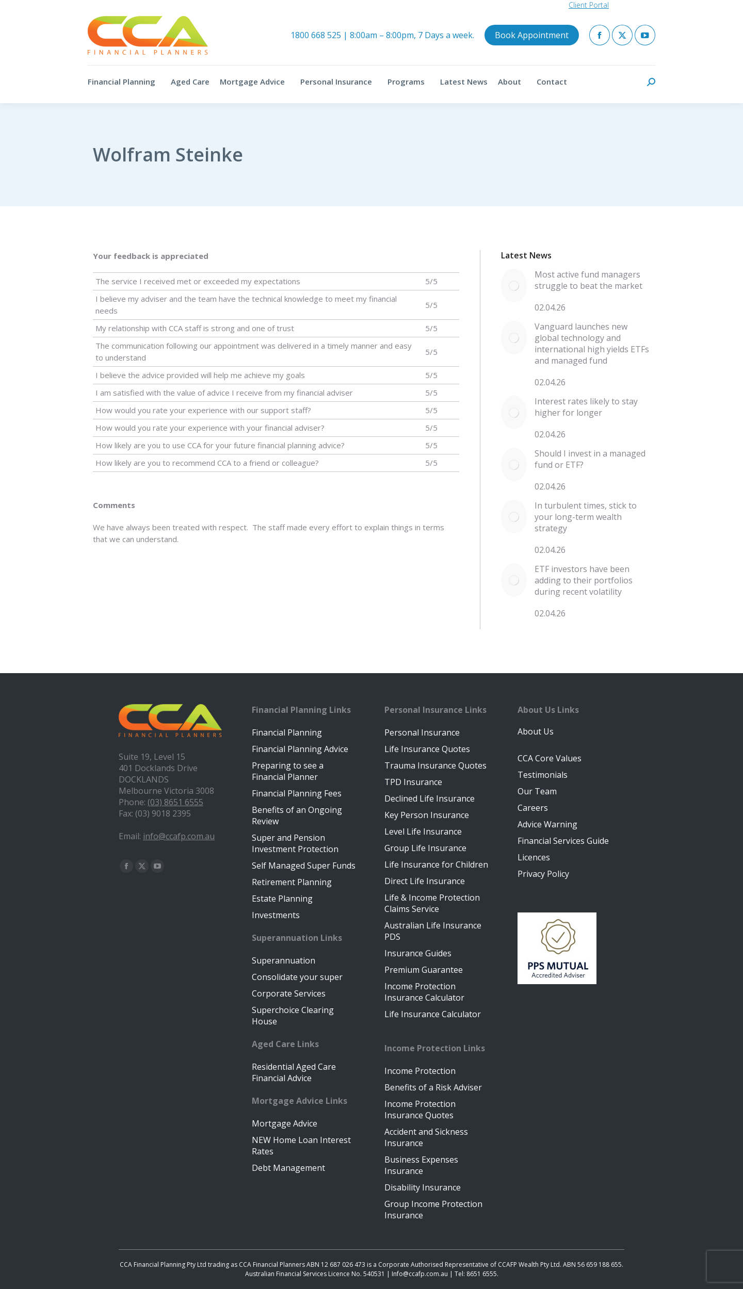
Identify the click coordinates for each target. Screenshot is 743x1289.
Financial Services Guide (563, 840)
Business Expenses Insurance (421, 1165)
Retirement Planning (292, 882)
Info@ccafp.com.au (420, 1273)
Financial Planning (287, 732)
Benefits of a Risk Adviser (433, 1087)
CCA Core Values (550, 758)
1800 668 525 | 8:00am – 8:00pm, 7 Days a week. (382, 35)
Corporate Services (289, 993)
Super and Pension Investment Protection (295, 843)
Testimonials (543, 774)
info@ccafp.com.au (179, 836)
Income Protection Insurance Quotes (420, 1109)
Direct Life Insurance (424, 881)
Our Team (537, 791)
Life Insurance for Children (436, 864)
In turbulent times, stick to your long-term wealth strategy (586, 517)
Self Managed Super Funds (304, 865)
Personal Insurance (422, 732)
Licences (534, 857)
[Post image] (514, 285)
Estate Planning (282, 898)
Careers (533, 807)
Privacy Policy (543, 873)
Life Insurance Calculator (432, 1014)
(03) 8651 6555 (175, 802)
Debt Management (288, 1167)
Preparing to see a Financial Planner (288, 771)
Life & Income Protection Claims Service (432, 903)
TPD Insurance (413, 782)
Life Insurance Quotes (427, 749)
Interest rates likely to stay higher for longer (586, 407)
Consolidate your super (297, 977)
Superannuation (283, 960)
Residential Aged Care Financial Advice (294, 1072)
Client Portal (589, 5)
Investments (276, 915)
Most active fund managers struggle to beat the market (588, 280)
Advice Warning (547, 824)
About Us (536, 731)
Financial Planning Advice (300, 749)
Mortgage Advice (284, 1123)
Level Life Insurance (423, 831)
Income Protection (420, 1070)
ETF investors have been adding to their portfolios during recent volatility (584, 580)
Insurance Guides (417, 953)
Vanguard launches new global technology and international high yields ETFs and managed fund (592, 343)
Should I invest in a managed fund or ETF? (590, 459)
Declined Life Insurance (429, 798)
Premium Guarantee (423, 969)
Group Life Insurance (425, 848)
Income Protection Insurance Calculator (424, 992)
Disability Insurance (422, 1187)
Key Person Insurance (426, 815)
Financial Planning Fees (297, 793)
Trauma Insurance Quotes (435, 765)
